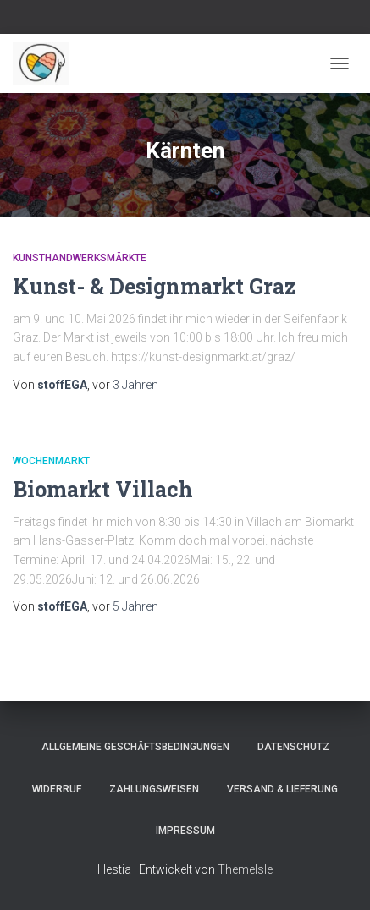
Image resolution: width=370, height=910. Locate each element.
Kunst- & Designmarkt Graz (154, 286)
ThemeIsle (245, 869)
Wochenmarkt (51, 461)
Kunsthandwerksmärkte (79, 258)
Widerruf (56, 789)
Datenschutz (293, 747)
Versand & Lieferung (282, 789)
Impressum (185, 830)
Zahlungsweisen (154, 789)
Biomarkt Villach (103, 489)
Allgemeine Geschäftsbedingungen (135, 747)
